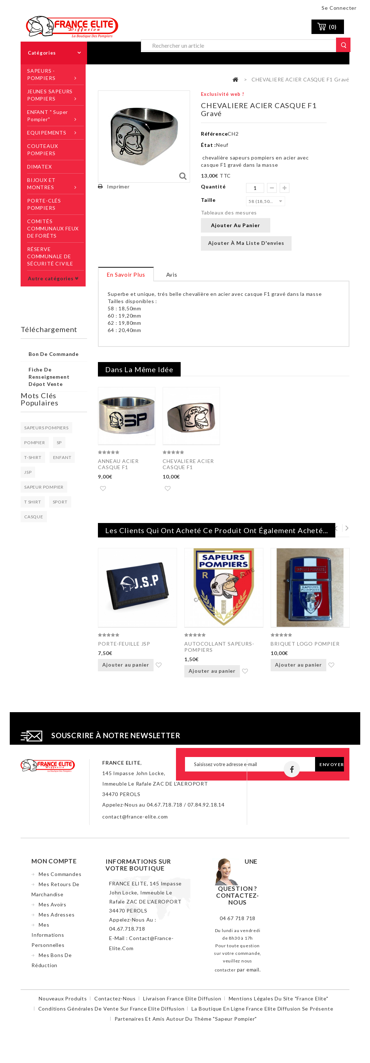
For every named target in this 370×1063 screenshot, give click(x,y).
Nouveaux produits (63, 1001)
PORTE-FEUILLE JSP (124, 645)
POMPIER (34, 442)
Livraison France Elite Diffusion (182, 1001)
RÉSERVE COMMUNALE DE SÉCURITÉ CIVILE (50, 256)
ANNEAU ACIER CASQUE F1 (118, 464)
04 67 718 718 (237, 921)
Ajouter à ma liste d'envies (246, 243)
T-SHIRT (33, 457)
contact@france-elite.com (135, 819)
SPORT (60, 502)
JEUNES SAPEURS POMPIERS (50, 95)
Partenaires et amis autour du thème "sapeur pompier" (186, 1022)
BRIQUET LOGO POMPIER (305, 645)
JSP (27, 472)
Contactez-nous (115, 1001)
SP (59, 442)
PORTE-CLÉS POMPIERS (44, 204)
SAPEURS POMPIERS (46, 427)
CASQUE (33, 516)
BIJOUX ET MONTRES (41, 183)
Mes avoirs (52, 907)
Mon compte (54, 864)
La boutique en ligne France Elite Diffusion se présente (262, 1011)
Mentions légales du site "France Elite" (278, 1001)
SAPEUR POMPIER (44, 487)
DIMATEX (39, 166)
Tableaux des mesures (229, 212)
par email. (249, 972)
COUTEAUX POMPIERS (42, 149)
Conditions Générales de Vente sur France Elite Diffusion (111, 1011)
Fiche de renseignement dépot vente (49, 376)
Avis (171, 274)
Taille (209, 200)
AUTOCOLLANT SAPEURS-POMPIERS (219, 648)
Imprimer (118, 186)
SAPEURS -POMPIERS (41, 74)
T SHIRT (32, 502)
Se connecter (339, 8)
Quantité (213, 186)
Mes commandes (60, 877)
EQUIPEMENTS (46, 132)
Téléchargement (49, 329)
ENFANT (62, 457)
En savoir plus (126, 274)
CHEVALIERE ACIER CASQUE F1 (188, 464)
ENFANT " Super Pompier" (47, 115)
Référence (214, 134)
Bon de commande (54, 354)
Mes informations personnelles (48, 937)
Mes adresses (57, 917)
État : (208, 145)
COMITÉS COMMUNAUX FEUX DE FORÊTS (53, 228)
